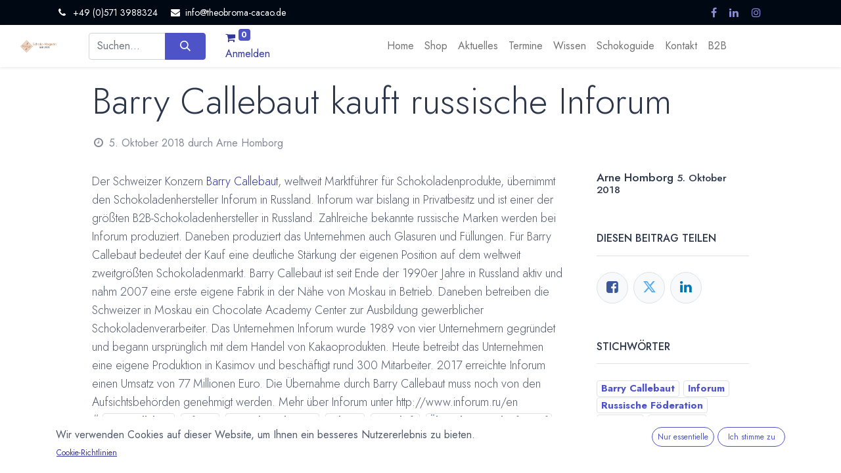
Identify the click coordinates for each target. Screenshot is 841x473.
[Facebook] (612, 288)
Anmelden (247, 53)
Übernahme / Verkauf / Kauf (489, 420)
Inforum (200, 420)
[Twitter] (649, 288)
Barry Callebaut (242, 181)
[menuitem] (400, 46)
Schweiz (345, 420)
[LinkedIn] (686, 288)
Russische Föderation (272, 420)
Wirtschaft (395, 420)
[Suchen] (185, 46)
